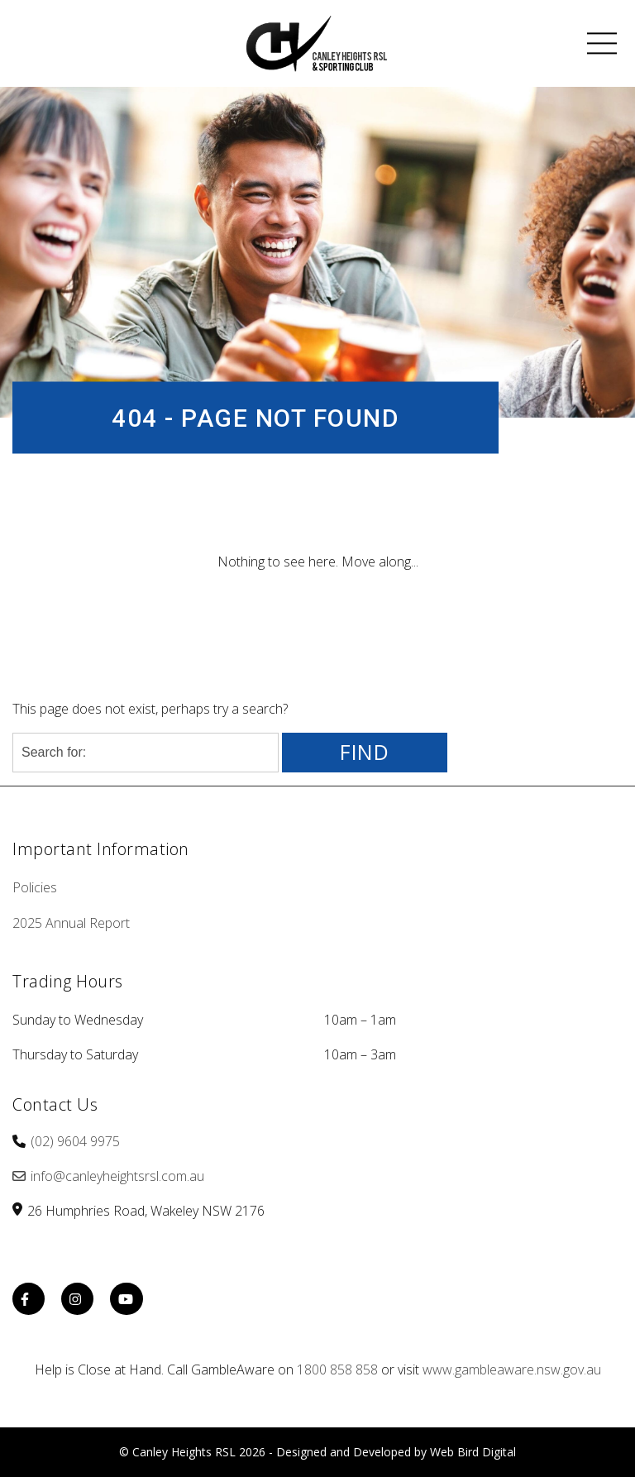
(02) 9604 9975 (75, 1141)
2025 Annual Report (71, 923)
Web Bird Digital (473, 1452)
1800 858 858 (337, 1369)
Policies (34, 887)
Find (364, 752)
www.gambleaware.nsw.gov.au (512, 1369)
